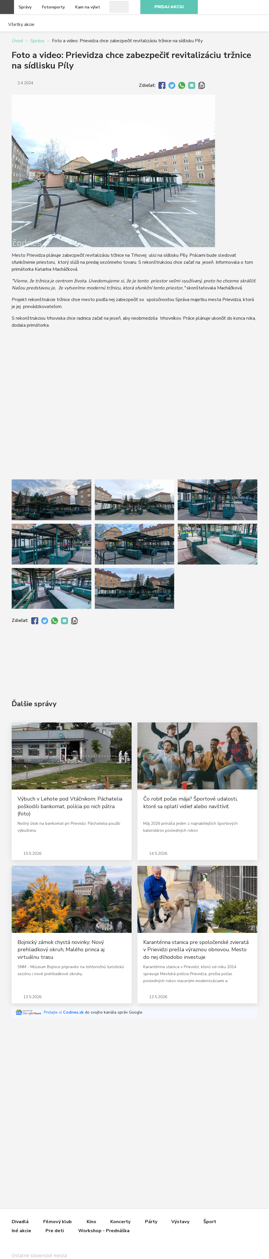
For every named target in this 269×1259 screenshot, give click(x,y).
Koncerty (120, 1221)
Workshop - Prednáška (104, 1231)
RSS (259, 6)
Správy (25, 7)
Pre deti (55, 1231)
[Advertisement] (134, 657)
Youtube (246, 6)
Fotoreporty (53, 7)
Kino (91, 1221)
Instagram (233, 6)
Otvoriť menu (7, 7)
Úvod (17, 41)
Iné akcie (21, 1231)
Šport (209, 1221)
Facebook (221, 6)
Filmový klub (57, 1221)
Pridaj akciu (169, 7)
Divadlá (20, 1221)
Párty (151, 1221)
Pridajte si (64, 1012)
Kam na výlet (87, 7)
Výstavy (180, 1221)
